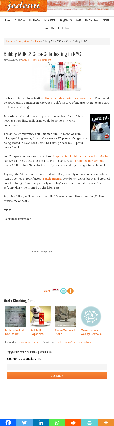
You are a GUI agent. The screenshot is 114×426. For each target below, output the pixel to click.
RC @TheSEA (66, 20)
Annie (25, 59)
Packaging (69, 342)
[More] (70, 291)
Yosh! (78, 20)
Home (7, 20)
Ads (60, 342)
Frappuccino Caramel (89, 160)
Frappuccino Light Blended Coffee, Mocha (80, 156)
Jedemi (23, 6)
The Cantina (63, 28)
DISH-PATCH (50, 20)
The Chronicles (91, 20)
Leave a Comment (41, 59)
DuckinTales (20, 20)
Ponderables (84, 342)
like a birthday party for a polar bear (69, 98)
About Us (49, 28)
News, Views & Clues (28, 342)
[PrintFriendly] (63, 291)
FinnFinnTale (34, 20)
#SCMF (106, 20)
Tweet (46, 291)
